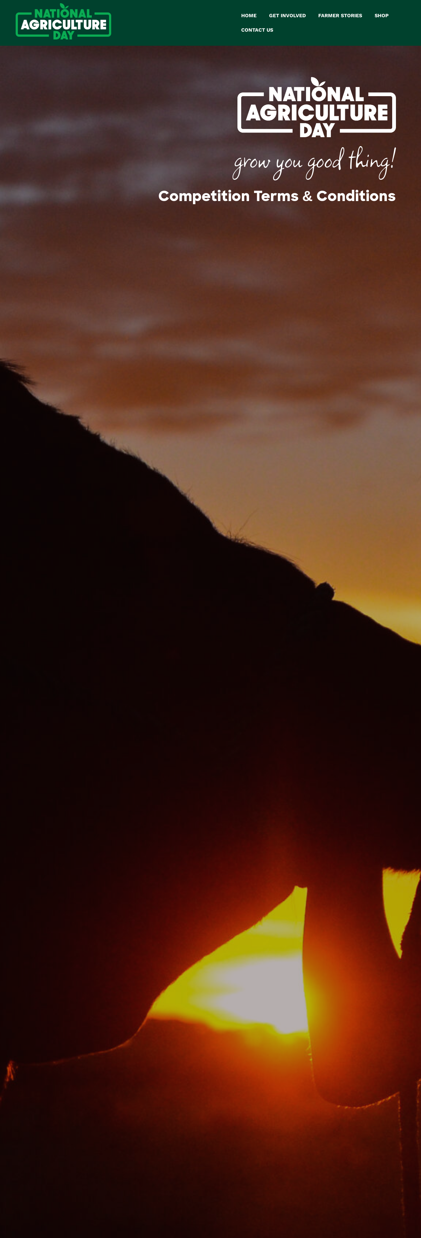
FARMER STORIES (340, 15)
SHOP (382, 15)
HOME (249, 15)
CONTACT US (257, 29)
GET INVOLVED (287, 15)
